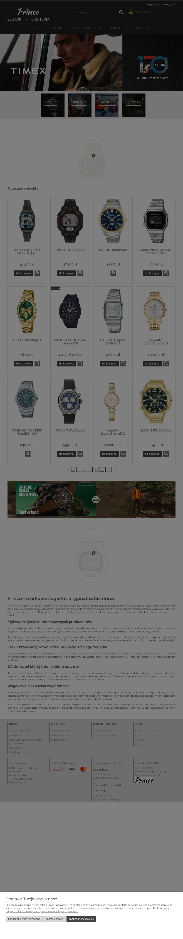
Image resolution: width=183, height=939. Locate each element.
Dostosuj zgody (54, 918)
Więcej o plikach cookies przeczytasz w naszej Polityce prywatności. (42, 911)
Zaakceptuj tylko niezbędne (24, 918)
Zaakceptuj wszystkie (81, 918)
